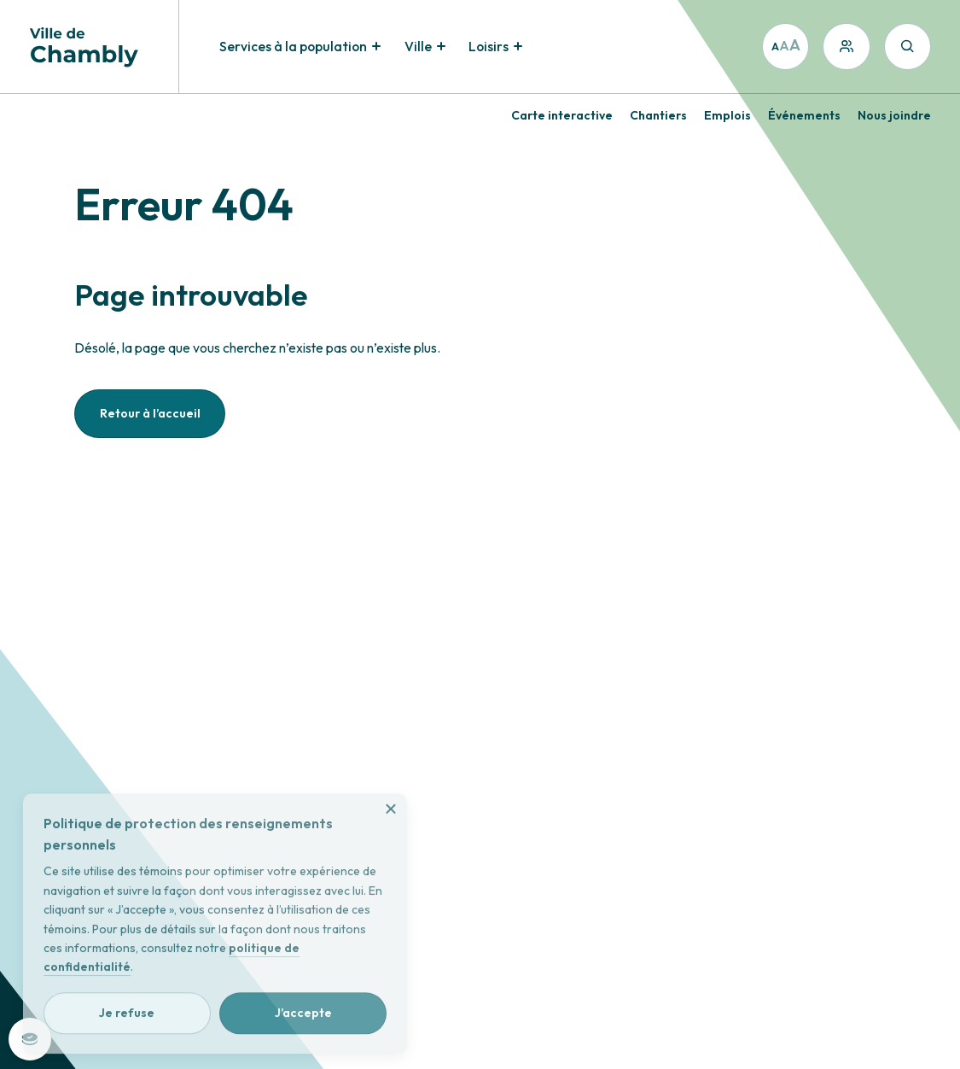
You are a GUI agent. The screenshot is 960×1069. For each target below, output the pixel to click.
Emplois (727, 115)
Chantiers (658, 115)
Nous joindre (894, 115)
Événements (804, 115)
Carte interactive (562, 115)
